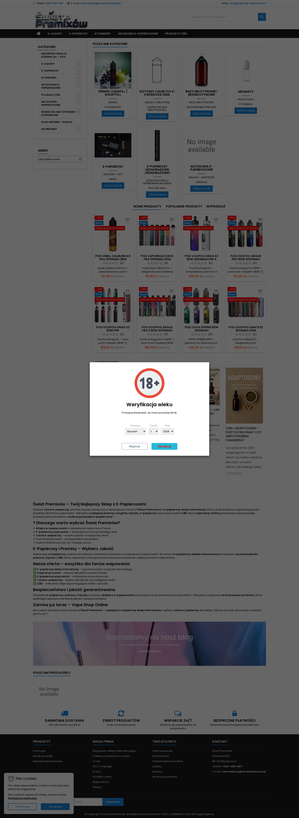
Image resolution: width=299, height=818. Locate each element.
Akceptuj (164, 446)
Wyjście (134, 446)
